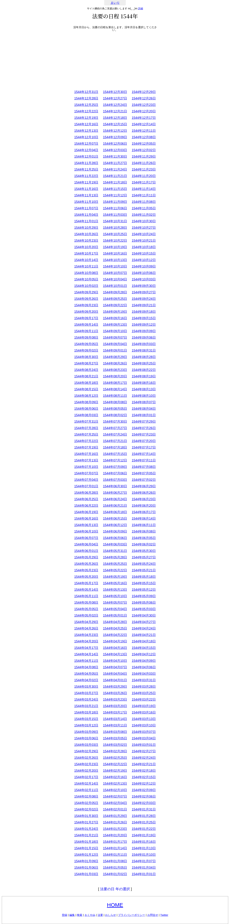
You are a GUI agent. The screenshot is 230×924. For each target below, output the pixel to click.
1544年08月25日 (144, 363)
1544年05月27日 (144, 557)
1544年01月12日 (86, 854)
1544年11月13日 (86, 195)
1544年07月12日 (115, 460)
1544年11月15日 (115, 189)
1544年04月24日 (144, 628)
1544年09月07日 (115, 337)
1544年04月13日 (115, 654)
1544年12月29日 (144, 92)
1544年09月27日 (144, 292)
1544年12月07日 (86, 143)
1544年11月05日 (144, 208)
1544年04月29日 (86, 622)
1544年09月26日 (86, 299)
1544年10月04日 (115, 279)
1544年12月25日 (86, 105)
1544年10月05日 (86, 279)
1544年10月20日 (86, 247)
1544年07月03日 (115, 480)
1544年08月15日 (86, 389)
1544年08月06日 (86, 408)
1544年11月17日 (144, 182)
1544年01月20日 (115, 835)
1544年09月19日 (115, 312)
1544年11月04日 (86, 215)
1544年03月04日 (144, 738)
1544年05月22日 (115, 570)
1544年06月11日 (144, 525)
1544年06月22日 (86, 505)
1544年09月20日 (86, 312)
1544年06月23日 (144, 499)
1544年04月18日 (144, 641)
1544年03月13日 (144, 719)
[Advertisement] (115, 60)
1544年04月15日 (144, 648)
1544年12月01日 (86, 156)
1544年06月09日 (115, 531)
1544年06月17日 (144, 512)
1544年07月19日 (86, 447)
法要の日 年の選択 (115, 889)
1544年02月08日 (86, 796)
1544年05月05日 (86, 609)
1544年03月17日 (115, 712)
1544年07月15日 (115, 454)
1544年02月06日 (144, 796)
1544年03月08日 (115, 732)
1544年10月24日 (144, 234)
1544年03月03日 (86, 745)
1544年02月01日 (115, 809)
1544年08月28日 (144, 357)
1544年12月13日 (86, 131)
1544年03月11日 (115, 725)
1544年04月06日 (144, 667)
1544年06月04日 (86, 544)
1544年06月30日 (115, 486)
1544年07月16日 (86, 454)
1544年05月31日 (115, 551)
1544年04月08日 (86, 667)
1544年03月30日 (86, 686)
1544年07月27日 (115, 428)
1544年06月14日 (144, 518)
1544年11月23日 (144, 169)
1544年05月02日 (86, 615)
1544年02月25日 (115, 758)
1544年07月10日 (86, 467)
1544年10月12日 (144, 260)
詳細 (140, 8)
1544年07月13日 (86, 460)
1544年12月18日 (115, 118)
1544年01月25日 (144, 822)
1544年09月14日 (86, 324)
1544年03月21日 (86, 706)
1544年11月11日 (144, 195)
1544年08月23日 (115, 370)
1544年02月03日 (144, 803)
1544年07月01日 (86, 486)
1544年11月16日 (86, 189)
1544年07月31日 (86, 421)
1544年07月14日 (144, 454)
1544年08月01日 (144, 415)
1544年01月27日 (86, 822)
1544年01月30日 (86, 816)
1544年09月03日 (144, 344)
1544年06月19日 (86, 512)
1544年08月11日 (115, 396)
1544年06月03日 (115, 544)
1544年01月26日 (115, 822)
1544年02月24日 (144, 758)
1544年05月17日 (86, 583)
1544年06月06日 (115, 538)
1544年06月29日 (144, 486)
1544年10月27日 (144, 227)
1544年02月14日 (86, 783)
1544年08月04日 (144, 408)
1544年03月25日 (144, 693)
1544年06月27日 (115, 492)
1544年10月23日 (86, 240)
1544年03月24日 (86, 699)
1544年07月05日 (144, 473)
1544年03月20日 (115, 706)
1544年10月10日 (115, 266)
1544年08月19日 (144, 376)
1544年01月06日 (86, 867)
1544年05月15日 (144, 583)
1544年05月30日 (144, 551)
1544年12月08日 (144, 137)
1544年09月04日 (115, 344)
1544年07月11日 (144, 460)
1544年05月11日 (86, 596)
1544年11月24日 (115, 169)
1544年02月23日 (86, 764)
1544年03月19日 (144, 706)
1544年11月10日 (86, 202)
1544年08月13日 (144, 389)
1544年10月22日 (115, 240)
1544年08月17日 (115, 383)
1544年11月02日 (144, 215)
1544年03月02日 (115, 745)
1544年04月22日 (115, 635)
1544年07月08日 (144, 467)
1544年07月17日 (144, 447)
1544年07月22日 (86, 441)
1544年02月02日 (86, 809)
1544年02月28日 (115, 751)
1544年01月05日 (115, 867)
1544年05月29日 (86, 557)
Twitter (164, 914)
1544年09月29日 (86, 292)
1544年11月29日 (144, 156)
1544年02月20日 (86, 770)
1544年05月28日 (115, 557)
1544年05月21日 (144, 570)
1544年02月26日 (86, 758)
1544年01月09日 (86, 861)
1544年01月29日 (115, 816)
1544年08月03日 (86, 415)
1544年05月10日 (115, 596)
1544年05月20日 (86, 577)
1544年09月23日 (86, 305)
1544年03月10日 (144, 725)
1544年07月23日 (144, 434)
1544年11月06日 (115, 208)
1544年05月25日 (115, 564)
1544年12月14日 (144, 124)
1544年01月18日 (86, 842)
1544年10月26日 (86, 234)
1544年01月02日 (115, 874)
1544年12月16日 (86, 124)
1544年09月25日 (115, 299)
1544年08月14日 (115, 389)
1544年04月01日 (115, 680)
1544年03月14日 (115, 719)
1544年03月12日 (86, 725)
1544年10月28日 (115, 227)
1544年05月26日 (86, 564)
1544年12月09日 (115, 137)
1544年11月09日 (115, 202)
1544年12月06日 (115, 143)
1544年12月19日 (86, 118)
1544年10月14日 (86, 260)
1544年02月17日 (86, 777)
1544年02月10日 (115, 790)
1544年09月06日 (144, 337)
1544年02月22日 (115, 764)
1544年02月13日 (115, 783)
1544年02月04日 (115, 803)
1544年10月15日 (144, 253)
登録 (64, 914)
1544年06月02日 (144, 544)
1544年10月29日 (86, 227)
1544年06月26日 (144, 492)
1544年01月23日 (115, 829)
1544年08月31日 (144, 350)
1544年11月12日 (115, 195)
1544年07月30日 (115, 421)
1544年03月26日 (115, 693)
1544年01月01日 (144, 874)
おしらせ (110, 914)
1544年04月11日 (86, 661)
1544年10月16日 (115, 253)
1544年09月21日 (144, 305)
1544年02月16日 (115, 777)
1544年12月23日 (144, 105)
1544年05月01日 (115, 615)
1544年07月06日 (115, 473)
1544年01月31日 (144, 809)
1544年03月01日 (144, 745)
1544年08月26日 (115, 363)
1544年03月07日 (144, 732)
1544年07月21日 (115, 441)
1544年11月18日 (115, 182)
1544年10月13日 (115, 260)
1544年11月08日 (144, 202)
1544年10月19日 (115, 247)
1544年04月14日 (86, 654)
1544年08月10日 (144, 396)
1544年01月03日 (86, 874)
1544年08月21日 (86, 376)
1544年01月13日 (144, 848)
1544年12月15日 (115, 124)
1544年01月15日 (86, 848)
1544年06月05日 (144, 538)
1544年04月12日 (144, 654)
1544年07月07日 (86, 473)
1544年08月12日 (86, 396)
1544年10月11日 (86, 266)
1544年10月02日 (86, 286)
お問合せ (152, 914)
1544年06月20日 (144, 505)
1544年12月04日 (86, 150)
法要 (100, 914)
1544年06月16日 (86, 518)
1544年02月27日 (144, 751)
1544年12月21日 (115, 111)
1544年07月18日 (115, 447)
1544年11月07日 (86, 208)
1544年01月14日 (115, 848)
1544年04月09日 (144, 661)
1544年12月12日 (115, 131)
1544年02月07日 (115, 796)
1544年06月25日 (86, 499)
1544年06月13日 (86, 525)
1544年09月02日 (86, 350)
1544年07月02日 (144, 480)
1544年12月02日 (144, 150)
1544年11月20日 (144, 176)
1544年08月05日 (115, 408)
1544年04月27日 (144, 622)
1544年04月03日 (144, 673)
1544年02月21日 (144, 764)
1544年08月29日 (115, 357)
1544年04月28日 (115, 622)
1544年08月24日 (86, 370)
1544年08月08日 (115, 402)
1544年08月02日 (115, 415)
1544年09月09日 (144, 331)
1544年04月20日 (86, 641)
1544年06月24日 (115, 499)
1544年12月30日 (115, 92)
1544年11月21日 (115, 176)
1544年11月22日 (86, 176)
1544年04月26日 (86, 628)
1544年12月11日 (144, 131)
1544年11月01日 (86, 221)
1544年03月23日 (115, 699)
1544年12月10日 (86, 137)
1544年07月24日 (115, 434)
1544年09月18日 (144, 312)
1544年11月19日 (86, 182)
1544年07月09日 (115, 467)
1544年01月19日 (144, 835)
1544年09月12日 (144, 324)
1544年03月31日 (144, 680)
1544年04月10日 (115, 661)
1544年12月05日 (144, 143)
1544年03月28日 (144, 686)
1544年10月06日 (144, 273)
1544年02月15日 (144, 777)
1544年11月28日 (86, 163)
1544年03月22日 (144, 699)
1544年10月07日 (115, 273)
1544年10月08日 (86, 273)
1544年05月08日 (86, 602)
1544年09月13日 (115, 324)
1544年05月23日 (86, 570)
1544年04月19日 (115, 641)
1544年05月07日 (115, 602)
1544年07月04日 (86, 480)
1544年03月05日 (115, 738)
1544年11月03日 (115, 215)
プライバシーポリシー (131, 914)
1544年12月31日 (86, 92)
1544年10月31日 (115, 221)
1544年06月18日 (115, 512)
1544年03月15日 (86, 719)
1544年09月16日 (115, 318)
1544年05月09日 (144, 596)
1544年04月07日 (115, 667)
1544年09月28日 (115, 292)
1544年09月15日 (144, 318)
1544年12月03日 (115, 150)
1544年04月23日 (86, 635)
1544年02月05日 (86, 803)
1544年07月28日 (86, 428)
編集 (72, 914)
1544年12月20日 (144, 111)
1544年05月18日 (144, 577)
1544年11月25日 (86, 169)
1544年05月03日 (144, 609)
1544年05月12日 (144, 589)
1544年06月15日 (115, 518)
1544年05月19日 (115, 577)
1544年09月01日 (115, 350)
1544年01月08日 (115, 861)
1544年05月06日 (144, 602)
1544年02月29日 (86, 751)
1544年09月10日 (115, 331)
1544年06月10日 (86, 531)
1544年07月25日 (86, 434)
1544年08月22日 (144, 370)
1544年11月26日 (144, 163)
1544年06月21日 (115, 505)
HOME (115, 905)
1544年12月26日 (144, 98)
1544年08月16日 (144, 383)
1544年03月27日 (86, 693)
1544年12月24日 (115, 105)
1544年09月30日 (144, 286)
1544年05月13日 (115, 589)
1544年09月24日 (144, 299)
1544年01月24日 (86, 829)
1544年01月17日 (115, 842)
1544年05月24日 (144, 564)
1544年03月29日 (115, 686)
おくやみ (90, 914)
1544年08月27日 (86, 363)
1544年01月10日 (144, 854)
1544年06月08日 (144, 531)
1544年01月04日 (144, 867)
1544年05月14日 (86, 589)
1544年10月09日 (144, 266)
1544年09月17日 (86, 318)
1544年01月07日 (144, 861)
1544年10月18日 (144, 247)
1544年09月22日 (115, 305)
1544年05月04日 (115, 609)
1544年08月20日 (115, 376)
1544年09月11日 (86, 331)
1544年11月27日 (115, 163)
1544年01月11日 (115, 854)
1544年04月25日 (115, 628)
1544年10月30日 (144, 221)
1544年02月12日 (144, 783)
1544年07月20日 (144, 441)
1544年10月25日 (115, 234)
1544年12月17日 (144, 118)
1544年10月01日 (115, 286)
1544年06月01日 (86, 551)
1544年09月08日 (86, 337)
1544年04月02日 (86, 680)
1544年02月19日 (115, 770)
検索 (79, 914)
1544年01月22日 (144, 829)
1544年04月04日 (115, 673)
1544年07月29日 (144, 421)
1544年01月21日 (86, 835)
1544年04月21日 (144, 635)
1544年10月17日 (86, 253)
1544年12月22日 (86, 111)
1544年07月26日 (144, 428)
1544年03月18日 (86, 712)
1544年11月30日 (115, 156)
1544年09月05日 (86, 344)
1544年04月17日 (86, 648)
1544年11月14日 (144, 189)
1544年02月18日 (144, 770)
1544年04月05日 (86, 673)
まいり (115, 2)
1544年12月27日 (115, 98)
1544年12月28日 (86, 98)
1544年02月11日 (86, 790)
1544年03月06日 (86, 738)
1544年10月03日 (144, 279)
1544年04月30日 (144, 615)
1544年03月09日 (86, 732)
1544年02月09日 (144, 790)
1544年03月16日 (144, 712)
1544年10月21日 (144, 240)
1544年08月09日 (86, 402)
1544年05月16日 (115, 583)
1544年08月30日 (86, 357)
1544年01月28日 (144, 816)
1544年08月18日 (86, 383)
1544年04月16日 (115, 648)
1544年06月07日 (86, 538)
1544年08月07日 (144, 402)
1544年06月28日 (86, 492)
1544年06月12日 (115, 525)
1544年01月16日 (144, 842)
